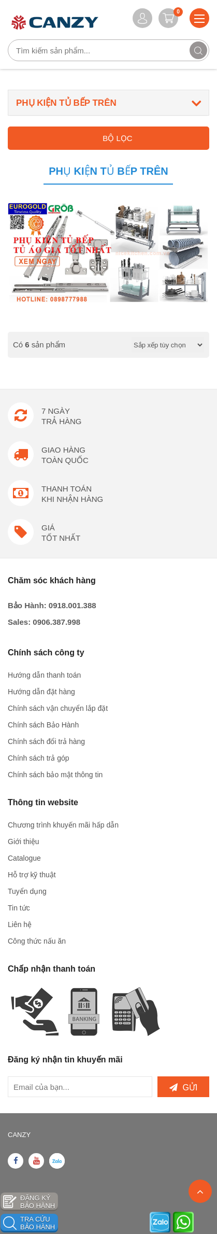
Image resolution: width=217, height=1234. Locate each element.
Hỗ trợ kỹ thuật (32, 875)
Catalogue (24, 858)
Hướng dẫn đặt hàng (41, 692)
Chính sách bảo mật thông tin (55, 774)
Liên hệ (20, 924)
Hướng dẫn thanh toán (44, 675)
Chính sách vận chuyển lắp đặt (58, 708)
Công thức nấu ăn (37, 941)
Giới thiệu (23, 841)
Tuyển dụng (27, 891)
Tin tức (19, 908)
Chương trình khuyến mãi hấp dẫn (63, 825)
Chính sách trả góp (38, 758)
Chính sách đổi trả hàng (46, 741)
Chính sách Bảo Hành (43, 725)
